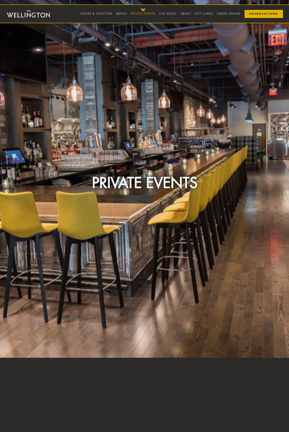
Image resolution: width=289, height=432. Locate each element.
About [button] (186, 13)
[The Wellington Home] (28, 13)
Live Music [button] (168, 13)
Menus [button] (121, 13)
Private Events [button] (143, 13)
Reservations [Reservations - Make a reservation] (263, 14)
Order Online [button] (229, 13)
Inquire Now (144, 427)
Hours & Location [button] (96, 13)
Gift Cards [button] (204, 13)
